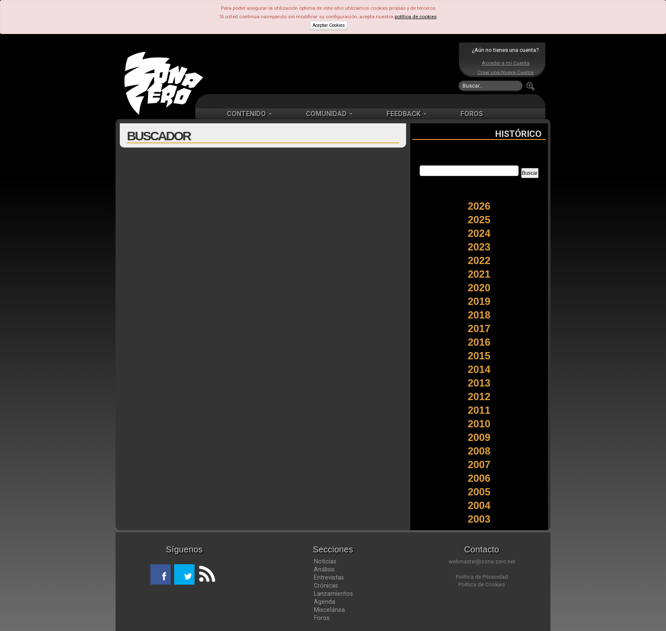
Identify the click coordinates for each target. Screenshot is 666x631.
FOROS (471, 114)
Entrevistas (329, 577)
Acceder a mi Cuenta (506, 63)
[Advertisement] (331, 68)
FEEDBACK (406, 114)
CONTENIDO (249, 114)
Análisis (324, 569)
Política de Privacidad (482, 577)
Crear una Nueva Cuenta (505, 72)
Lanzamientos (333, 593)
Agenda (324, 601)
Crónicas (326, 585)
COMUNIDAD (329, 114)
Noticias (325, 561)
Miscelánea (329, 609)
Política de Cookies (481, 584)
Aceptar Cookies (329, 25)
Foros (322, 617)
